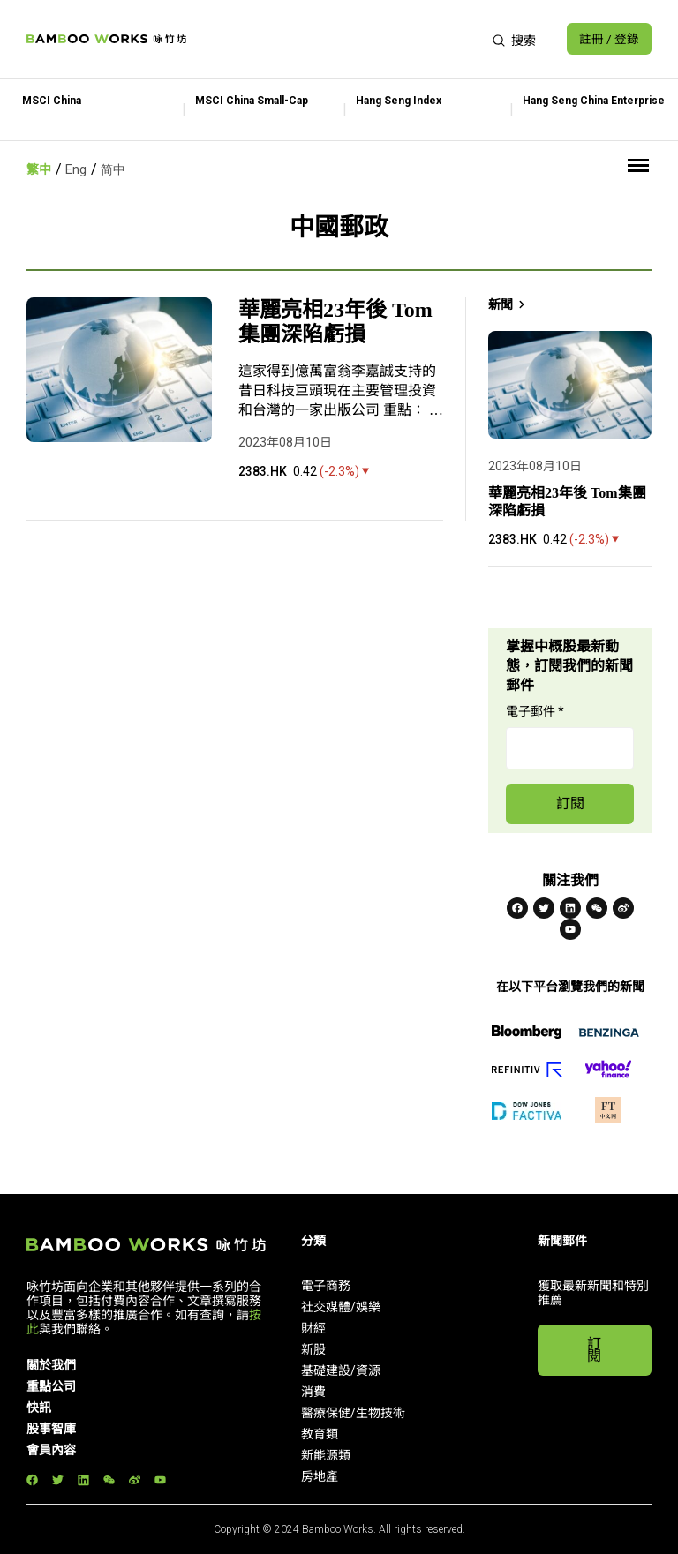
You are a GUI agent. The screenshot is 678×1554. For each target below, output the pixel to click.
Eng (76, 169)
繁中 (38, 169)
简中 (113, 169)
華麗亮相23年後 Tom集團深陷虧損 (335, 322)
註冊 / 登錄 (608, 39)
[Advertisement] (337, 38)
